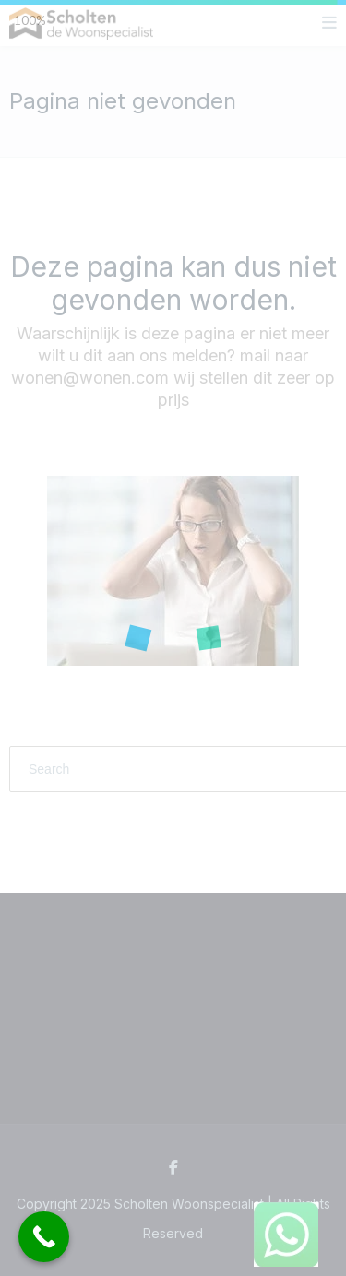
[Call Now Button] (43, 1236)
